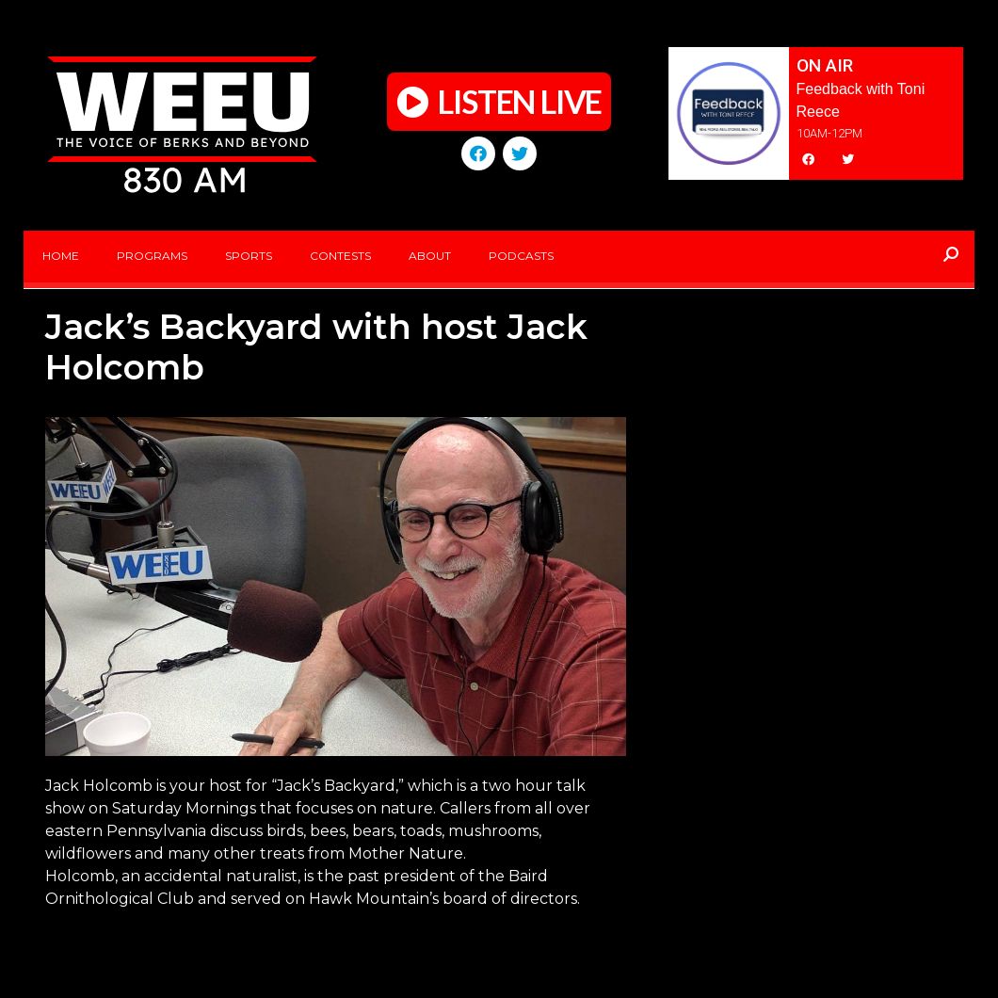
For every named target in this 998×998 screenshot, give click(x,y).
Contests (340, 256)
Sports (248, 256)
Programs (152, 256)
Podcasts (521, 256)
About (430, 256)
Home (60, 256)
